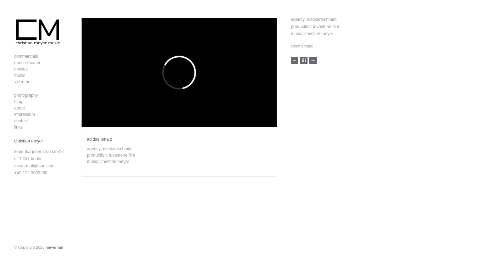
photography (26, 95)
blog (18, 101)
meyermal (54, 247)
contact (21, 120)
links (18, 127)
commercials (26, 56)
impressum (24, 114)
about (19, 108)
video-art (22, 81)
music (19, 75)
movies (21, 69)
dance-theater (27, 62)
